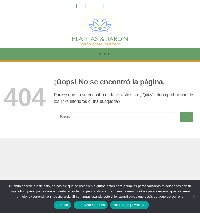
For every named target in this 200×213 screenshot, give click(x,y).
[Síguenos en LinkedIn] (123, 6)
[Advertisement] (100, 170)
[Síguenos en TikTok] (95, 6)
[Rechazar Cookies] (193, 198)
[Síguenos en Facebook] (77, 6)
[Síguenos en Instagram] (86, 6)
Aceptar (62, 205)
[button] (100, 54)
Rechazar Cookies (90, 205)
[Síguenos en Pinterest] (113, 6)
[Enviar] (186, 117)
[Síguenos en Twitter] (104, 6)
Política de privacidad (129, 205)
